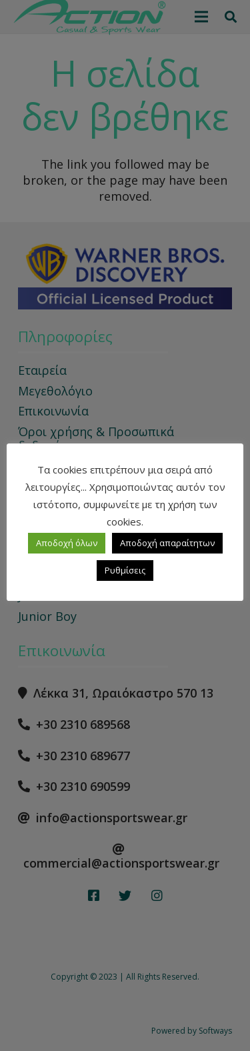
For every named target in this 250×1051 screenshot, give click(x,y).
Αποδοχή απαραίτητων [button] (167, 543)
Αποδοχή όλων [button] (66, 543)
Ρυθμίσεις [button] (125, 570)
